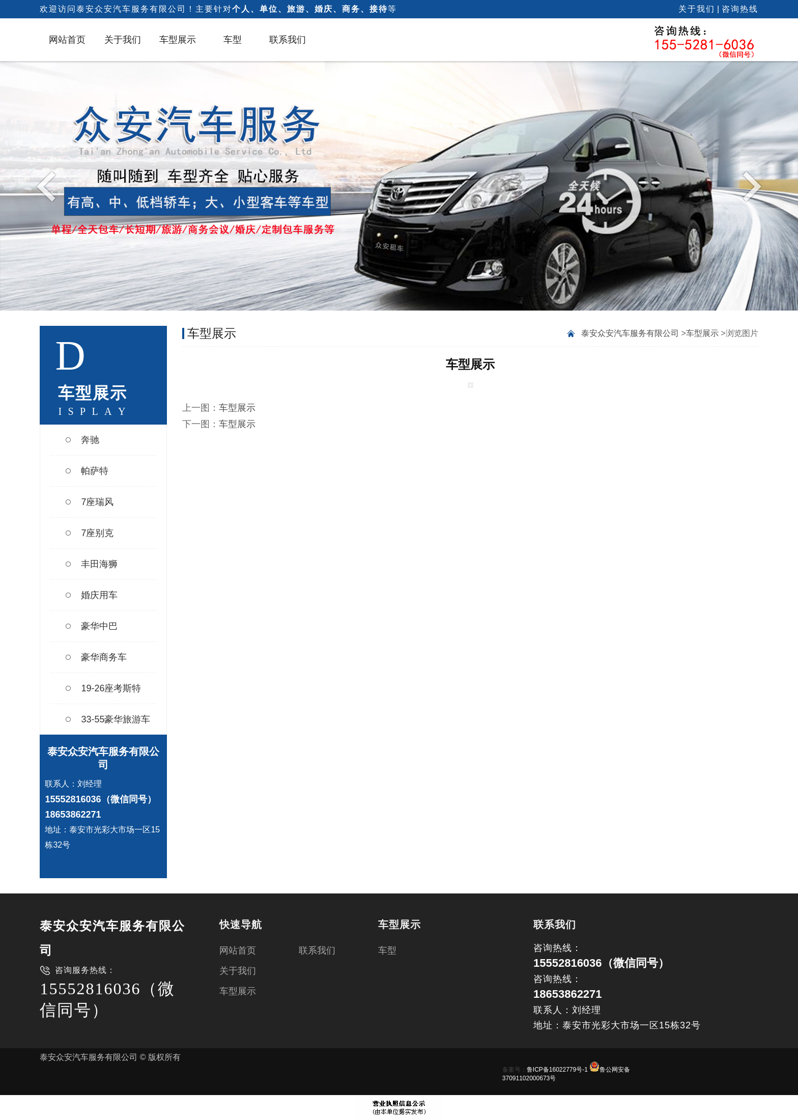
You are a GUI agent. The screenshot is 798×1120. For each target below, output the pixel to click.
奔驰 (90, 440)
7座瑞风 (97, 502)
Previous (48, 186)
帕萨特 (94, 471)
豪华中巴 (99, 626)
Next (749, 186)
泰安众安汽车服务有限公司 (630, 333)
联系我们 (287, 40)
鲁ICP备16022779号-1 (557, 1069)
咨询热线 (740, 9)
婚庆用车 (99, 595)
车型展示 (177, 40)
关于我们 (696, 9)
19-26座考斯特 (111, 688)
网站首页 (67, 40)
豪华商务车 (104, 657)
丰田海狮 (99, 564)
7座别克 (97, 533)
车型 (232, 40)
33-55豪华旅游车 (115, 719)
